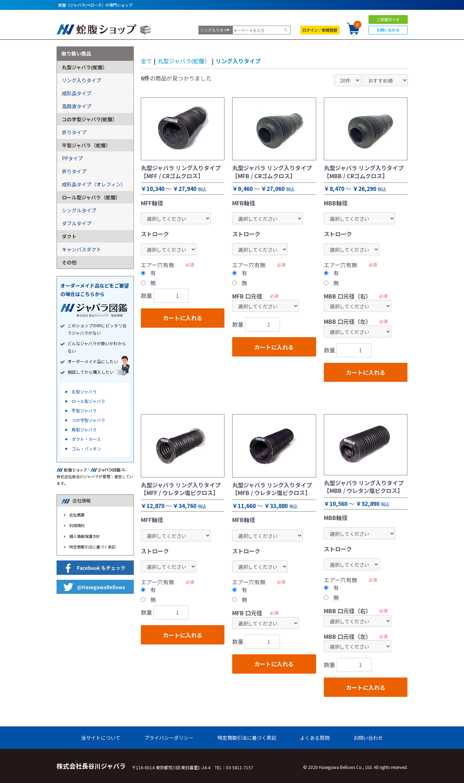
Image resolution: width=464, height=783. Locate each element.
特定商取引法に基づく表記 (92, 547)
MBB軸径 (335, 203)
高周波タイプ (76, 106)
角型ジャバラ (84, 429)
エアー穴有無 (157, 265)
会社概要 (77, 515)
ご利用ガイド (388, 19)
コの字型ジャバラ (88, 420)
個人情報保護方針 (84, 536)
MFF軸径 (152, 203)
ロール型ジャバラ (88, 401)
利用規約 (77, 525)
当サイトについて (100, 737)
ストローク (155, 234)
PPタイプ (72, 158)
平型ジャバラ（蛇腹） (86, 145)
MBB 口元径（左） (347, 321)
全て (146, 61)
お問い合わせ (388, 30)
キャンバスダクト (81, 249)
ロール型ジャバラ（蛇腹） (91, 197)
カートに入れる (182, 318)
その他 (69, 262)
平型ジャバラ (84, 410)
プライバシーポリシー (169, 737)
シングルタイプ (79, 210)
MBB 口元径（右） (347, 296)
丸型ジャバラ (84, 391)
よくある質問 (314, 737)
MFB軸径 (243, 203)
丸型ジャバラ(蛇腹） (184, 61)
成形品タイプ (76, 93)
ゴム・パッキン (86, 448)
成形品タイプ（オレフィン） (94, 184)
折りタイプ (74, 132)
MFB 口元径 (247, 296)
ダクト (69, 236)
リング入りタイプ (238, 61)
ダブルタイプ (76, 223)
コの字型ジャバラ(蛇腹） (89, 119)
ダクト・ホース (86, 439)
